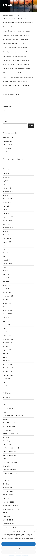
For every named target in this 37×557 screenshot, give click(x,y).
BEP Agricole (7, 430)
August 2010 (7, 303)
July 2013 (6, 245)
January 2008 (7, 335)
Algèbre (5, 419)
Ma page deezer (8, 137)
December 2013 (8, 227)
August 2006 (7, 379)
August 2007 (7, 350)
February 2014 (7, 220)
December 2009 (8, 310)
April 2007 (6, 357)
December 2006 (8, 364)
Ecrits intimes (7, 466)
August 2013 (7, 242)
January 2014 (7, 224)
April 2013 (6, 256)
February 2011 (7, 292)
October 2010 (7, 299)
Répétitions (6, 516)
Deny (18, 548)
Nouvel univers (7, 487)
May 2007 (6, 353)
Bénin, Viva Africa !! (9, 426)
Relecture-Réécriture (9, 513)
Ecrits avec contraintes (10, 462)
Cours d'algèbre (8, 441)
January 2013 (7, 267)
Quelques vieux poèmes (10, 505)
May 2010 (6, 307)
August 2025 (7, 177)
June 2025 (6, 184)
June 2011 (6, 289)
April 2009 (6, 321)
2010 (4, 405)
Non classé (6, 484)
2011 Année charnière (9, 408)
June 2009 (6, 317)
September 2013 (8, 238)
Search (5, 121)
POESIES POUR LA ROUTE (11, 495)
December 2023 (8, 191)
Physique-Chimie (8, 491)
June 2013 (6, 249)
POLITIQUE (6, 498)
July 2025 (6, 181)
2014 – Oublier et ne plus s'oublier (13, 415)
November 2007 (8, 343)
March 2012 (6, 281)
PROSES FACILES (8, 502)
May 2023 (6, 206)
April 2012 (6, 278)
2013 (4, 412)
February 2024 (7, 188)
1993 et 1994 (7, 397)
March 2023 (6, 213)
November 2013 (8, 231)
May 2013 (6, 253)
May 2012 (6, 274)
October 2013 (7, 235)
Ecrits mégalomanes (9, 469)
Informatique (7, 477)
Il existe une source (9, 152)
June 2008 (6, 332)
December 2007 (8, 339)
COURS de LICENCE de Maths (12, 448)
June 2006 (6, 386)
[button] (35, 531)
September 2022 (8, 217)
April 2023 (6, 209)
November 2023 (8, 195)
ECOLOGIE (6, 459)
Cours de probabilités (9, 451)
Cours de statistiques (9, 455)
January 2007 (7, 360)
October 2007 (7, 346)
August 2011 (7, 285)
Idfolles (8, 5)
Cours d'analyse (8, 444)
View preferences (18, 552)
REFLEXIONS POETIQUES (12, 94)
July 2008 (6, 328)
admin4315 (15, 15)
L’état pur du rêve (8, 145)
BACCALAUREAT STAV (10, 423)
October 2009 (7, 314)
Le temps (6, 480)
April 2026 (6, 173)
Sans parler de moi (8, 523)
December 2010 (8, 296)
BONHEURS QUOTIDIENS (11, 433)
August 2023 (7, 202)
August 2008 (7, 325)
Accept (18, 544)
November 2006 (8, 368)
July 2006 (6, 382)
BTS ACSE (6, 437)
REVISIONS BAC (8, 520)
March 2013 (6, 260)
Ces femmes (7, 148)
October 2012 (7, 271)
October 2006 (7, 371)
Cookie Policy (12, 555)
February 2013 (7, 263)
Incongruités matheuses (10, 473)
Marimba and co (8, 141)
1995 (4, 401)
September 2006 (8, 375)
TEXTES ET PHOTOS (9, 527)
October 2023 (7, 199)
